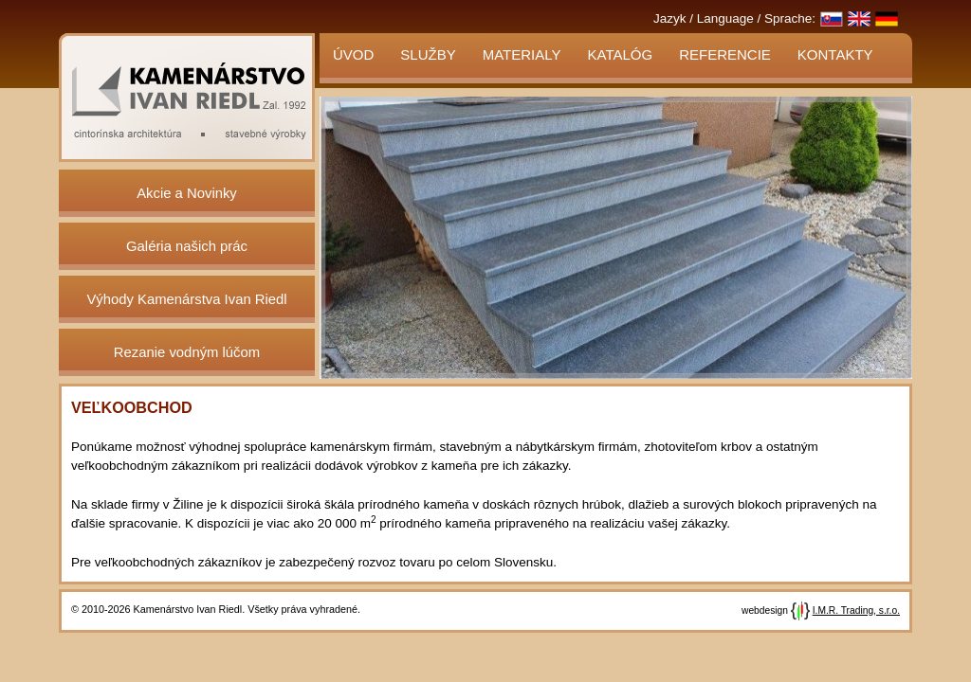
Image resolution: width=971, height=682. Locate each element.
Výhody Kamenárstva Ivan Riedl (186, 299)
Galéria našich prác (186, 246)
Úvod (353, 54)
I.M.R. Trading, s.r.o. (856, 610)
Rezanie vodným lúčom (187, 352)
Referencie (725, 54)
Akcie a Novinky (187, 193)
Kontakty (835, 54)
